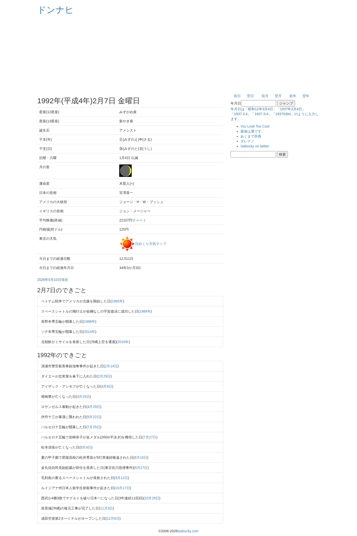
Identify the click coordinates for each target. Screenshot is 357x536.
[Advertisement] (178, 54)
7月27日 (150, 437)
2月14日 (111, 366)
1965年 (117, 301)
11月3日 (106, 508)
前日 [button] (237, 96)
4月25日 (83, 397)
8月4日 (86, 447)
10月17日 (122, 488)
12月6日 (113, 518)
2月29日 (104, 376)
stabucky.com (188, 531)
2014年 (89, 332)
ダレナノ (247, 141)
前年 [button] (292, 96)
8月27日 (141, 468)
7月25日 (94, 427)
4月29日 (94, 407)
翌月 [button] (278, 96)
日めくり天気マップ (150, 243)
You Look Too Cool (254, 126)
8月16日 (140, 457)
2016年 (123, 342)
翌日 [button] (250, 96)
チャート (139, 220)
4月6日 (106, 386)
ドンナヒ (55, 10)
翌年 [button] (305, 96)
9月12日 (121, 478)
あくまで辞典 (250, 136)
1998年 (89, 321)
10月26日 (152, 498)
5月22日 (94, 417)
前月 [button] (265, 96)
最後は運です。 (252, 131)
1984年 (145, 311)
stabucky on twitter (254, 146)
